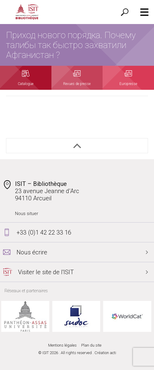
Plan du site (91, 345)
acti (113, 352)
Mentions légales (62, 345)
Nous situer (26, 213)
